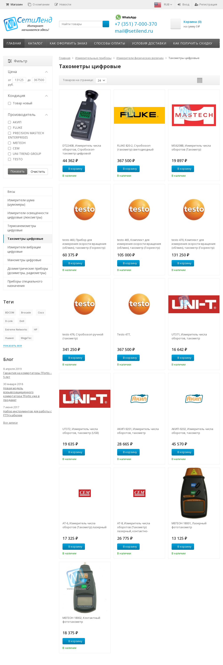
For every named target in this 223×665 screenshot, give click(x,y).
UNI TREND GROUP (24, 154)
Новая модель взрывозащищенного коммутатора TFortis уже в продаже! (21, 394)
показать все (12, 345)
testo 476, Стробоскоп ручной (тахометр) (83, 336)
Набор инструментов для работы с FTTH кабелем (27, 413)
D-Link (9, 321)
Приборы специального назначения (24, 283)
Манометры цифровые (24, 260)
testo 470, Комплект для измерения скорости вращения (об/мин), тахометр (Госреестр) (193, 244)
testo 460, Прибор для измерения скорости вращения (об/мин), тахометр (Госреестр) (84, 244)
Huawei (9, 338)
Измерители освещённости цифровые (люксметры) (27, 215)
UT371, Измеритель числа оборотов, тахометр (189, 336)
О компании (38, 4)
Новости (63, 4)
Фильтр (17, 61)
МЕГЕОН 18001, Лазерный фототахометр (189, 525)
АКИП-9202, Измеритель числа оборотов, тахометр (192, 431)
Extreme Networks (16, 329)
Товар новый (20, 103)
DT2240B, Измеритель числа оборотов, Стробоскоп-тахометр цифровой (82, 149)
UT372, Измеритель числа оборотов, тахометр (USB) (81, 431)
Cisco (41, 312)
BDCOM (9, 312)
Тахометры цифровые (25, 239)
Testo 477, (123, 334)
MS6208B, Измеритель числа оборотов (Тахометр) (191, 147)
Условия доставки (149, 43)
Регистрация (206, 4)
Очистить (38, 171)
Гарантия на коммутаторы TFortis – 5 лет (27, 375)
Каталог (35, 43)
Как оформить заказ (68, 43)
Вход (183, 4)
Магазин (14, 4)
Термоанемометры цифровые (21, 228)
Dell (22, 321)
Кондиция (28, 95)
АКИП (14, 122)
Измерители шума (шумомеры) (20, 202)
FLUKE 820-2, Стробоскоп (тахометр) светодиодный (135, 147)
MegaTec (26, 338)
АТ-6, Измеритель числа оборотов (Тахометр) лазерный (84, 525)
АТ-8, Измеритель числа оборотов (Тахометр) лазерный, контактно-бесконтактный (133, 527)
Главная (14, 43)
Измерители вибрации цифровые (24, 249)
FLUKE (15, 127)
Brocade (26, 312)
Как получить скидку (192, 43)
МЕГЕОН (16, 143)
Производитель (28, 114)
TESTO (15, 159)
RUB (168, 4)
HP (35, 329)
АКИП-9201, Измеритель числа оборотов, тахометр (138, 431)
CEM (13, 148)
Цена (28, 71)
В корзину (73, 169)
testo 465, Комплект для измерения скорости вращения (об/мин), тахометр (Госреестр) (139, 244)
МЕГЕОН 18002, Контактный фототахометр (81, 620)
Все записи (10, 423)
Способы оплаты (109, 43)
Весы (11, 192)
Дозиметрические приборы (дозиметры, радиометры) (27, 270)
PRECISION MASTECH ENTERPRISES (26, 135)
